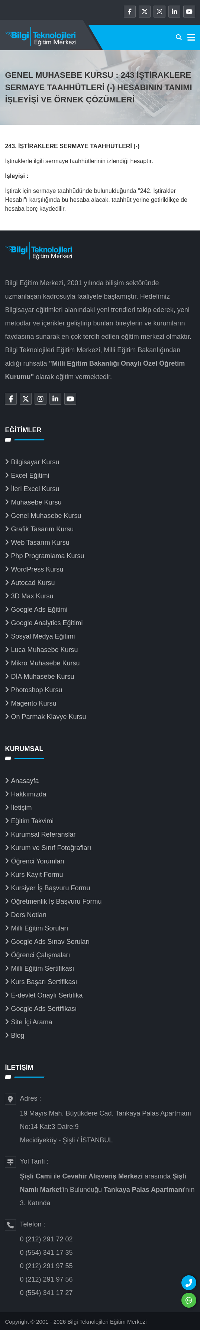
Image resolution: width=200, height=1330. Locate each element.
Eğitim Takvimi (32, 821)
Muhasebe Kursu (36, 502)
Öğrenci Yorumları (37, 861)
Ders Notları (28, 915)
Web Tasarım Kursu (40, 542)
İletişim (21, 807)
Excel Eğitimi (30, 475)
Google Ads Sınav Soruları (50, 941)
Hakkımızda (28, 794)
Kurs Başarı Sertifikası (44, 982)
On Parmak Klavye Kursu (48, 716)
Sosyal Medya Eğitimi (43, 636)
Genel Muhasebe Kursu (46, 515)
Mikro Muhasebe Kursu (45, 663)
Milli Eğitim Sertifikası (42, 968)
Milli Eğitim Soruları (39, 928)
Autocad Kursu (33, 582)
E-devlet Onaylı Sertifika (47, 995)
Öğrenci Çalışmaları (40, 955)
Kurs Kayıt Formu (37, 874)
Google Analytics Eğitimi (47, 623)
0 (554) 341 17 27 (46, 1292)
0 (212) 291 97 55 (46, 1266)
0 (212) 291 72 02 (46, 1239)
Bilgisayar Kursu (35, 462)
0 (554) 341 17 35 (46, 1252)
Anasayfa (25, 781)
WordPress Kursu (37, 569)
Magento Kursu (33, 703)
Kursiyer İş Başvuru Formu (50, 888)
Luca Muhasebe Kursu (44, 649)
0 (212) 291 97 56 (46, 1279)
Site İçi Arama (31, 1022)
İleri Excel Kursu (35, 489)
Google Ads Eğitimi (39, 609)
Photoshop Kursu (36, 690)
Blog (17, 1035)
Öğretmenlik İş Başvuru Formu (56, 901)
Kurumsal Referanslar (43, 834)
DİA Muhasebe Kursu (42, 676)
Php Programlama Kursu (47, 556)
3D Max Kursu (32, 596)
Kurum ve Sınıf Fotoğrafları (51, 848)
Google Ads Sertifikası (44, 1008)
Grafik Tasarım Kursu (42, 529)
